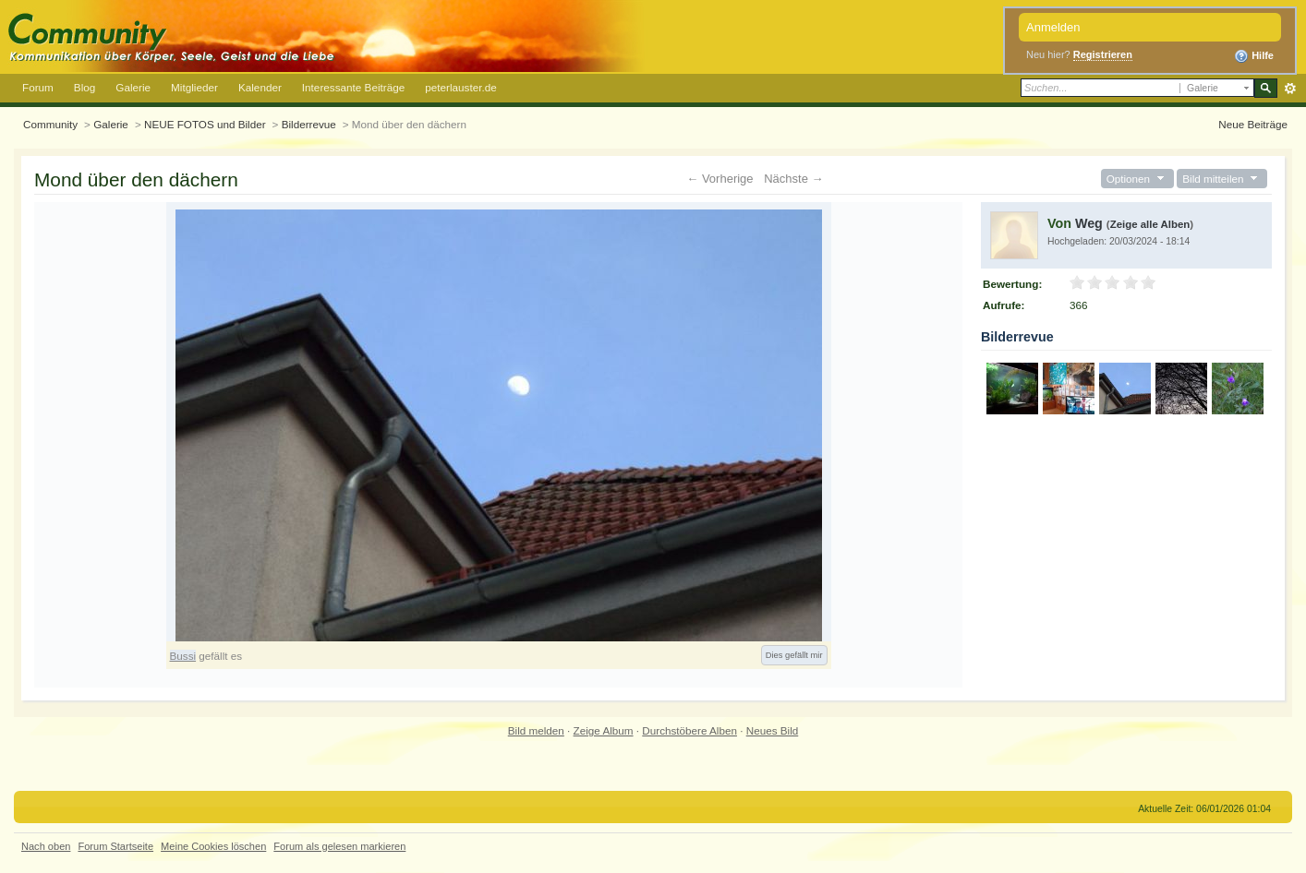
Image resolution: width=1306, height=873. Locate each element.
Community (50, 124)
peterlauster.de (461, 87)
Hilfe (1254, 56)
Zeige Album (604, 730)
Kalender (260, 87)
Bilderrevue (309, 124)
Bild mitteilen (1222, 179)
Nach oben (45, 846)
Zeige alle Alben (1150, 224)
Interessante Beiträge (353, 87)
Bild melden (536, 730)
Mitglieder (194, 87)
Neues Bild (772, 730)
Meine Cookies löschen (213, 846)
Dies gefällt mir (794, 655)
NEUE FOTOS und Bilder (205, 124)
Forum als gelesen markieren (339, 846)
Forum (38, 87)
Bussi (183, 656)
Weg (1089, 223)
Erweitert (1289, 88)
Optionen (1137, 179)
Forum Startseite (115, 846)
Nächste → (793, 178)
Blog (84, 87)
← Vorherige (719, 178)
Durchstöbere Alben (689, 730)
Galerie (133, 87)
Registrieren (1102, 54)
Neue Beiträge (1253, 124)
